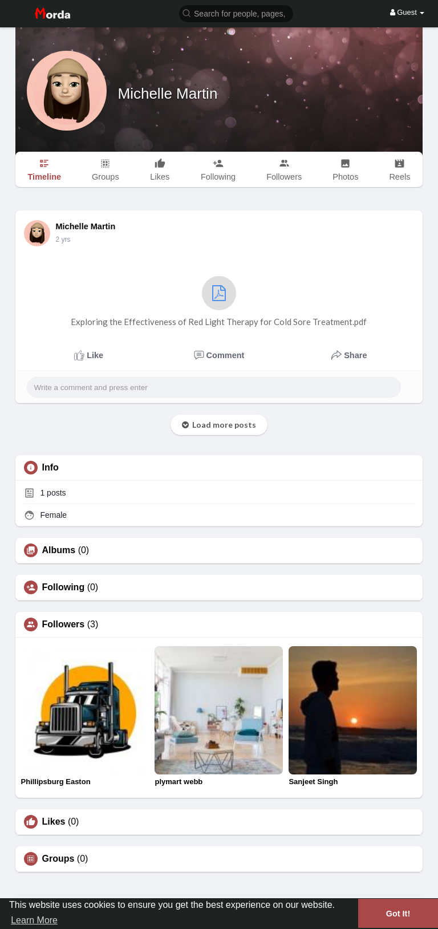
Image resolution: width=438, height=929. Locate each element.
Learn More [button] (34, 920)
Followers (63, 624)
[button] (236, 12)
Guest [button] (407, 12)
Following (63, 587)
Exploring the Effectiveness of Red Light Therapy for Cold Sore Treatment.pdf (219, 301)
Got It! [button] (398, 913)
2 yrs (63, 240)
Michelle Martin (168, 93)
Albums (59, 550)
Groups (58, 858)
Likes (54, 821)
